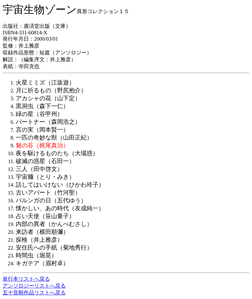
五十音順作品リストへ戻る (34, 292)
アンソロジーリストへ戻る (34, 286)
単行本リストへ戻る (26, 279)
